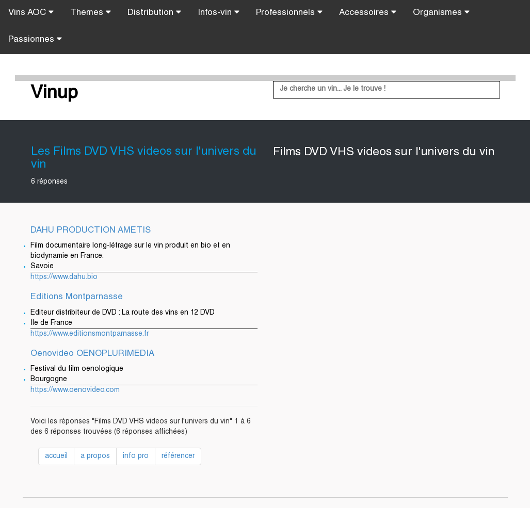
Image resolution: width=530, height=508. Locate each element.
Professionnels (289, 12)
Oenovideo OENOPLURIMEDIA (92, 354)
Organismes (441, 12)
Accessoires (367, 12)
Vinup (54, 94)
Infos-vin (218, 12)
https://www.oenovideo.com (75, 390)
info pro (136, 456)
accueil (56, 456)
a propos (95, 456)
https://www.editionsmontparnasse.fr (89, 334)
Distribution (154, 12)
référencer (178, 456)
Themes (90, 12)
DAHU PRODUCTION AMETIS (90, 230)
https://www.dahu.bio (64, 277)
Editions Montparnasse (76, 297)
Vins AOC (31, 12)
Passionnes (35, 39)
